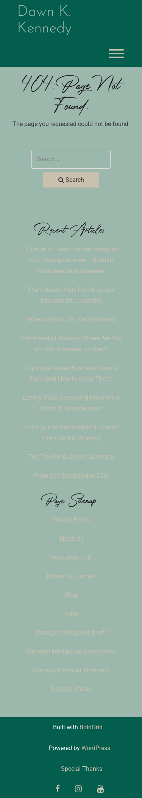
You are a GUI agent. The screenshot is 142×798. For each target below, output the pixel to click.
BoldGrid (91, 727)
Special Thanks (81, 768)
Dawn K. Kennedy (44, 20)
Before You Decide (71, 576)
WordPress (95, 748)
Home (71, 613)
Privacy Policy (71, 519)
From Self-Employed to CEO (71, 475)
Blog (71, 594)
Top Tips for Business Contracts (71, 456)
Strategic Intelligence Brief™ (71, 632)
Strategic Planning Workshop (71, 670)
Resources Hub (71, 557)
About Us (71, 538)
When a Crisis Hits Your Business (71, 319)
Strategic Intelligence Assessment (71, 651)
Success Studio (71, 688)
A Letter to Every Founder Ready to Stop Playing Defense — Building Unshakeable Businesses (71, 260)
